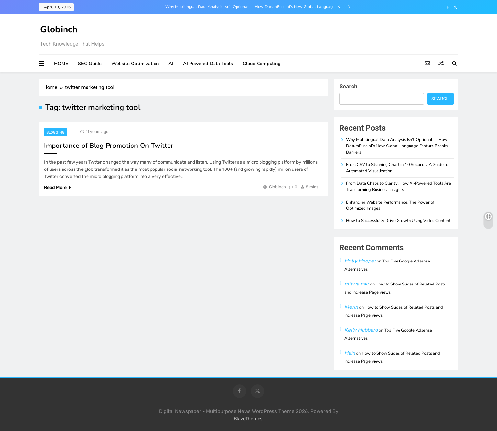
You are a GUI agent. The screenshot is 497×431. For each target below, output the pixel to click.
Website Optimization (135, 63)
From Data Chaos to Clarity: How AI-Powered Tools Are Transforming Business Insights (398, 186)
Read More (57, 187)
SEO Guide (90, 63)
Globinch (58, 29)
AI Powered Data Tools (208, 63)
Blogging (55, 132)
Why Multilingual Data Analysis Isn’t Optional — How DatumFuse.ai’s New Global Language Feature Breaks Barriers (250, 6)
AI (170, 63)
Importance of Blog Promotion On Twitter (108, 145)
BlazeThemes (248, 419)
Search (348, 86)
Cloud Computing (262, 63)
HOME (61, 63)
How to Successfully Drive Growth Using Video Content (398, 221)
